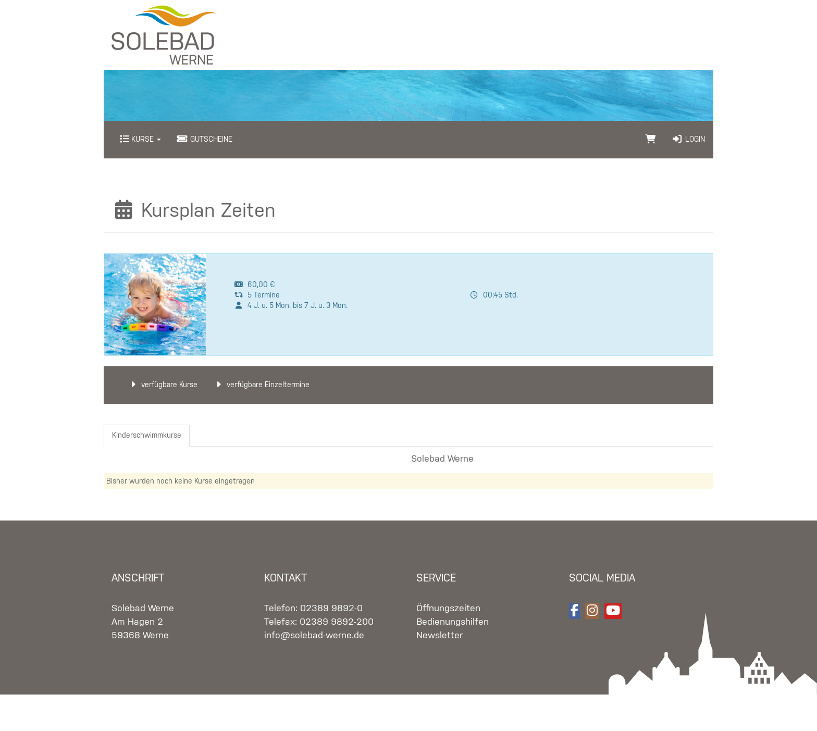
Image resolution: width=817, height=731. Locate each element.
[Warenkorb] (651, 139)
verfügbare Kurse (162, 385)
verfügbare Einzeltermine (261, 385)
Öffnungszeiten (448, 608)
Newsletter (439, 635)
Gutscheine (204, 139)
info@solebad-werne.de (314, 635)
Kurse (140, 139)
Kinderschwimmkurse (146, 435)
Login (688, 139)
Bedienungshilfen (452, 622)
